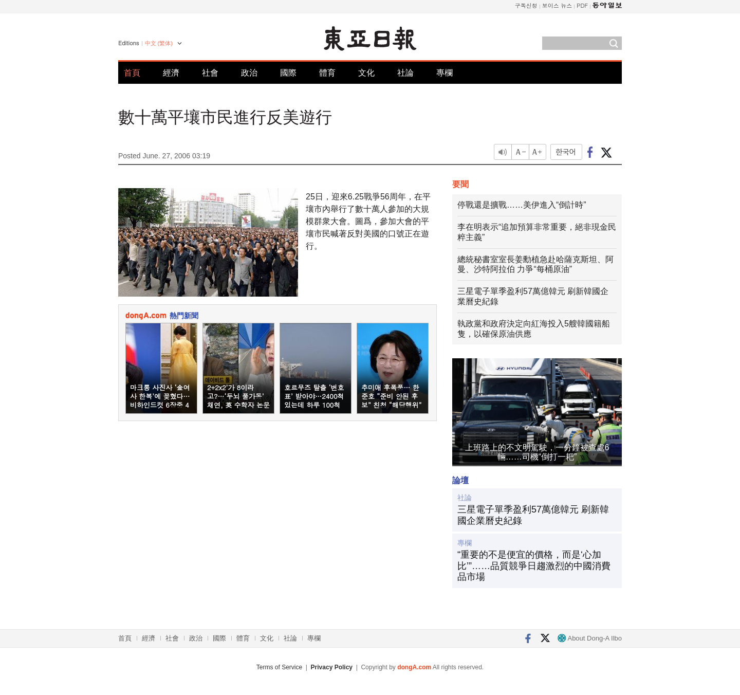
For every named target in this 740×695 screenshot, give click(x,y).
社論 (405, 72)
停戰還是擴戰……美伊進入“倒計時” (521, 204)
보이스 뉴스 (557, 5)
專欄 (444, 72)
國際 (288, 72)
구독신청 (526, 5)
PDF (582, 5)
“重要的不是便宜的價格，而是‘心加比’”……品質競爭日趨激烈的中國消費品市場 (533, 566)
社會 (210, 72)
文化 (366, 72)
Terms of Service (279, 667)
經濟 (171, 72)
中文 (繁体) (159, 43)
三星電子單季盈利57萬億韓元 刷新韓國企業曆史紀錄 (533, 515)
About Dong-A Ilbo (590, 638)
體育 (327, 72)
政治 (249, 72)
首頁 (132, 72)
